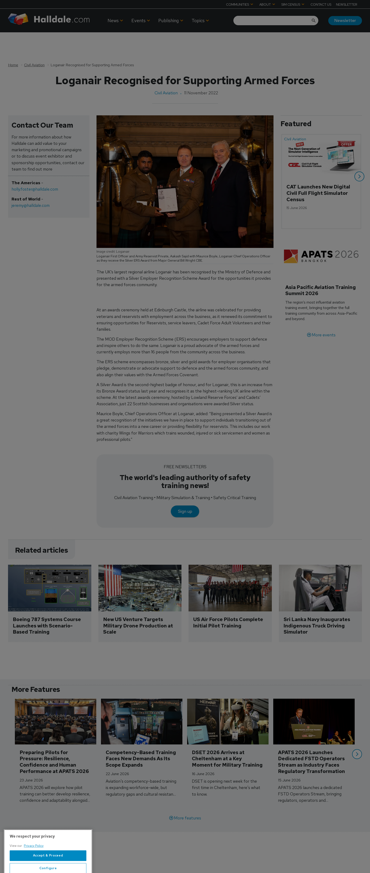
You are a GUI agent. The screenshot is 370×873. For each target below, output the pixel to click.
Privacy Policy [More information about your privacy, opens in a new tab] (34, 857)
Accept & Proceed (48, 867)
